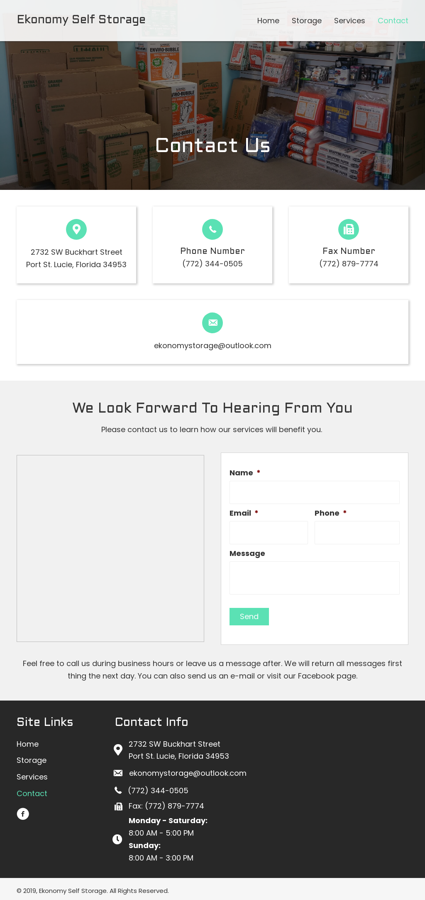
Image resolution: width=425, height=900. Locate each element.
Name (245, 472)
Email (244, 511)
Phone (331, 511)
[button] (23, 810)
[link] (268, 21)
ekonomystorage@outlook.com (212, 345)
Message (247, 550)
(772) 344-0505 (212, 263)
